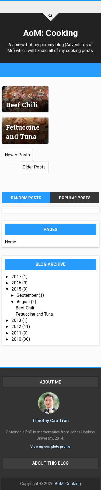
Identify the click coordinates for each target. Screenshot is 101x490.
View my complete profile (50, 446)
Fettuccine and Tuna (23, 132)
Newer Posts (17, 154)
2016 (17, 282)
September (28, 295)
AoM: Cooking (50, 33)
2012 (17, 326)
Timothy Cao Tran (50, 420)
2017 (17, 276)
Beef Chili (22, 105)
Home (10, 241)
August (24, 301)
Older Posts (34, 167)
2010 (17, 339)
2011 (17, 333)
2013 (17, 320)
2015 (17, 289)
